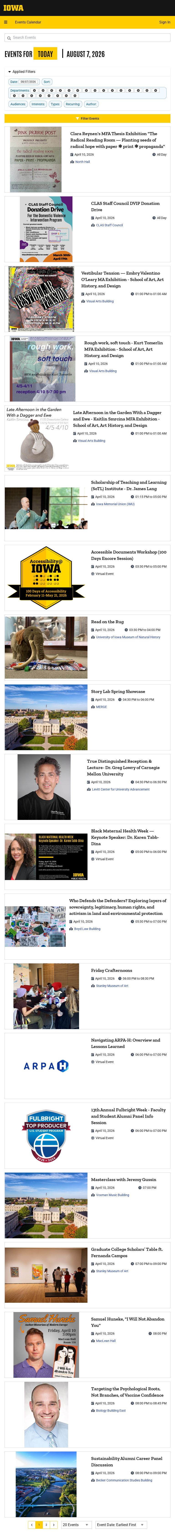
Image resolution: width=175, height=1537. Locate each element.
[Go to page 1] (39, 1525)
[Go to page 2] (46, 1525)
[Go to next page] (54, 1525)
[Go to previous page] (32, 1525)
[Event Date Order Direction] (121, 1525)
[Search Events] (87, 37)
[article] (87, 159)
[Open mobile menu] (5, 22)
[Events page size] (76, 1525)
